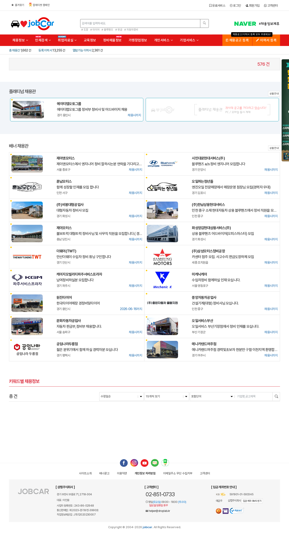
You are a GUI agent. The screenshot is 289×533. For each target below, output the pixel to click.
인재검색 (43, 40)
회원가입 (252, 5)
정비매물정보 (112, 40)
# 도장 (84, 29)
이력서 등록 (266, 40)
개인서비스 (163, 40)
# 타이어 (94, 29)
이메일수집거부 (177, 473)
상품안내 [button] (274, 93)
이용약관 (122, 473)
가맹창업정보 (138, 40)
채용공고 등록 (237, 40)
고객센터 (271, 5)
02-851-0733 (160, 494)
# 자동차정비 (131, 29)
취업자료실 (67, 40)
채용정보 (20, 40)
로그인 (235, 5)
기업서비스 (189, 40)
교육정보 (90, 40)
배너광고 (104, 473)
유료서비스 (217, 5)
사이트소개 (85, 473)
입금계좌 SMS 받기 (252, 500)
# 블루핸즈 (107, 29)
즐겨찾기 (17, 5)
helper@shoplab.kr (159, 511)
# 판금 (118, 29)
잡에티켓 (39, 5)
